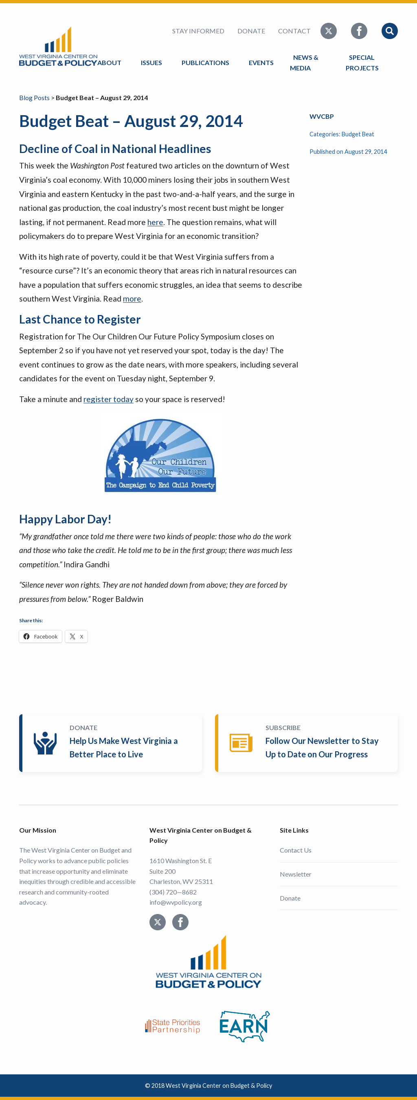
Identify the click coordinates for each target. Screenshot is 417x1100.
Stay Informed (198, 31)
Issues (151, 62)
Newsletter (296, 874)
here (155, 222)
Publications (205, 62)
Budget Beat (358, 134)
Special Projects (363, 62)
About (109, 62)
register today (108, 399)
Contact (294, 31)
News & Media (304, 62)
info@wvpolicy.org (175, 902)
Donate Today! (112, 743)
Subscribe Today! (308, 743)
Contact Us (296, 850)
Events (261, 62)
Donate (251, 31)
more (132, 298)
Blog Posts (34, 97)
